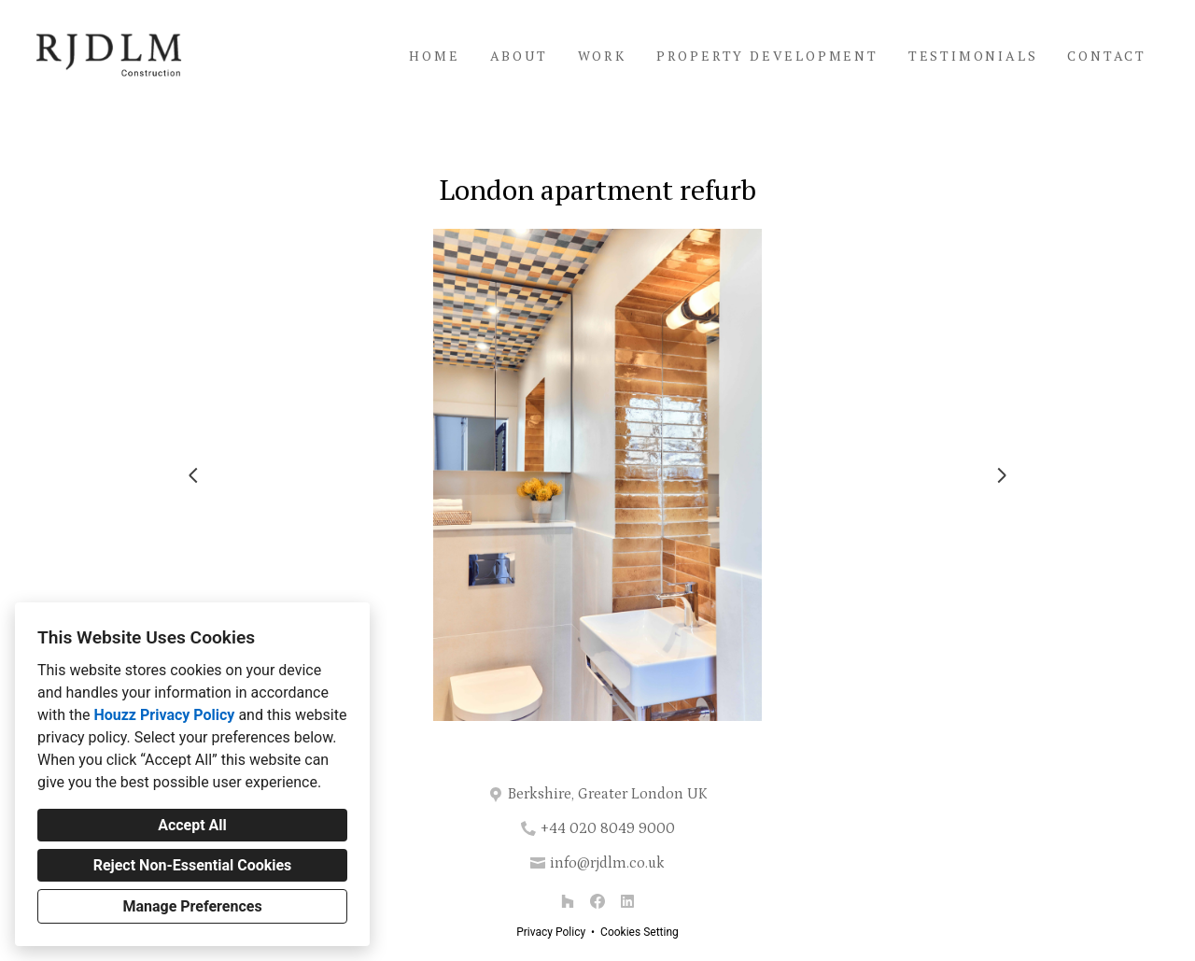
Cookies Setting (639, 932)
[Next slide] (1002, 475)
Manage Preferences (191, 906)
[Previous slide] (193, 475)
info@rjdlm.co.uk (607, 863)
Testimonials (973, 55)
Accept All (192, 825)
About (519, 55)
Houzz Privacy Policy (163, 715)
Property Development (767, 55)
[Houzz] (567, 901)
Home (434, 55)
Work (602, 55)
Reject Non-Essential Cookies (192, 865)
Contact (1106, 55)
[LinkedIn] (627, 901)
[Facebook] (597, 901)
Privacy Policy (550, 932)
